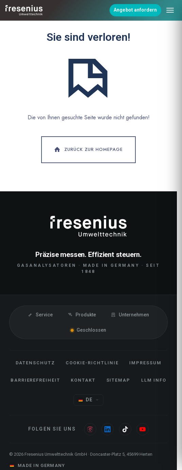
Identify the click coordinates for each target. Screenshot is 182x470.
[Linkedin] (107, 429)
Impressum (145, 362)
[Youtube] (142, 429)
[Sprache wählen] (88, 400)
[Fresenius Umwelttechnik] (24, 10)
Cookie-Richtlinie (92, 362)
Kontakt (83, 380)
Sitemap (118, 380)
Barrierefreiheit (35, 380)
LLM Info (154, 380)
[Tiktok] (125, 429)
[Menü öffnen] (170, 10)
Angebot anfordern (135, 10)
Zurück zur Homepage (88, 149)
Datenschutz (35, 362)
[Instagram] (90, 429)
